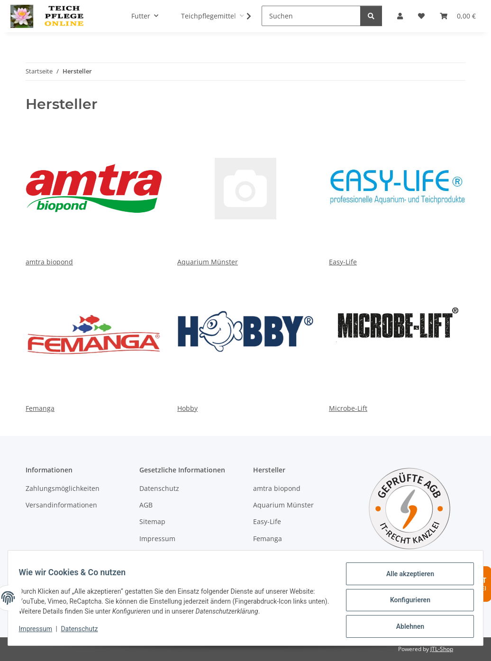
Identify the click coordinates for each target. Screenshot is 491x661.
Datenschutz (83, 631)
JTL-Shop (441, 649)
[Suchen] (311, 16)
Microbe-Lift (397, 340)
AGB (146, 504)
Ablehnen (405, 627)
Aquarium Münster (245, 193)
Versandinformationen (61, 504)
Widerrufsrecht (163, 555)
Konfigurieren (405, 603)
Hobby (245, 340)
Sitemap (152, 521)
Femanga (94, 340)
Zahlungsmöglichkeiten (63, 488)
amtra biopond (94, 193)
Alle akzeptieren (405, 578)
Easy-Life (397, 193)
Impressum (39, 631)
